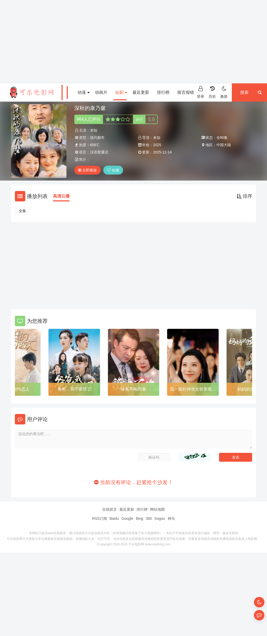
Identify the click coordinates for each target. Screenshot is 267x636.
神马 (171, 518)
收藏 (113, 170)
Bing (139, 518)
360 (149, 518)
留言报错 (185, 92)
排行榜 (163, 92)
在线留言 (109, 509)
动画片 (101, 92)
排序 (244, 196)
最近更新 (140, 92)
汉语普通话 (99, 152)
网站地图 (157, 509)
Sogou (159, 518)
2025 (157, 145)
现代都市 (97, 137)
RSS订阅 (99, 518)
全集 (22, 211)
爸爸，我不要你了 (74, 389)
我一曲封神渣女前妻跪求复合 (193, 390)
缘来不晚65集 (133, 389)
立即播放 (87, 170)
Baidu (114, 518)
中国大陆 (223, 145)
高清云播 (61, 196)
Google (127, 518)
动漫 (83, 92)
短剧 (121, 92)
